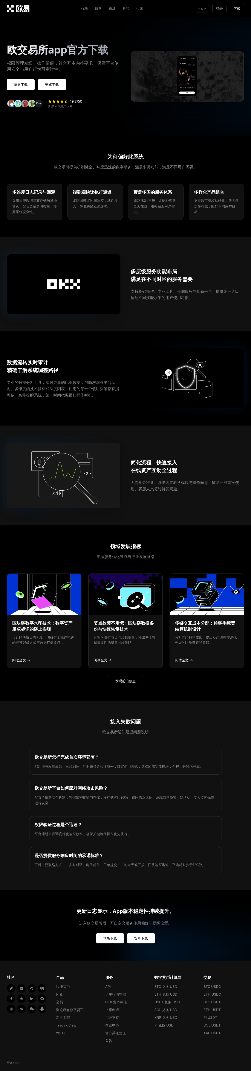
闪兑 (59, 993)
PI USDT (210, 1017)
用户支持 (112, 1017)
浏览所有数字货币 (70, 1009)
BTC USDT (212, 1001)
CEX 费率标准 (116, 1001)
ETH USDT (212, 1009)
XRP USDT (212, 1032)
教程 (125, 8)
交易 (59, 1001)
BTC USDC (212, 986)
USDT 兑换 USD (167, 1001)
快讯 (139, 8)
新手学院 (63, 1017)
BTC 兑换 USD (165, 986)
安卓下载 (57, 84)
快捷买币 (63, 986)
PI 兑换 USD (163, 1024)
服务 (98, 8)
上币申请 (112, 1009)
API (108, 986)
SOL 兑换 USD (165, 1009)
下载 (237, 8)
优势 (84, 8)
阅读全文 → (21, 659)
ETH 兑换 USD (165, 993)
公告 (108, 1040)
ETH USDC (212, 993)
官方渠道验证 (115, 1032)
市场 (112, 8)
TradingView (66, 1024)
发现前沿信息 (125, 680)
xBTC (60, 1032)
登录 (219, 8)
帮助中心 (112, 1024)
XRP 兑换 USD (165, 1017)
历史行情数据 (115, 993)
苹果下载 (22, 84)
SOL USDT (212, 1024)
